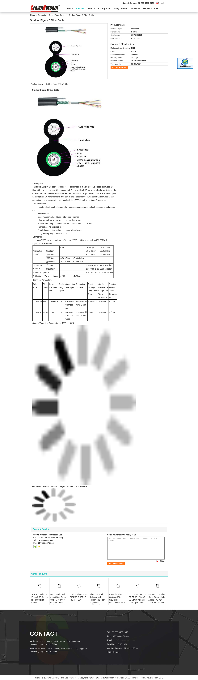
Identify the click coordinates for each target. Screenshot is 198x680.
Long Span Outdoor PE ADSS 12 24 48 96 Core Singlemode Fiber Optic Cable (138, 598)
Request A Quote (150, 8)
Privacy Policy (40, 678)
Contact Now (120, 67)
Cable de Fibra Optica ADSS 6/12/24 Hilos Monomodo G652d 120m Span (117, 599)
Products (79, 8)
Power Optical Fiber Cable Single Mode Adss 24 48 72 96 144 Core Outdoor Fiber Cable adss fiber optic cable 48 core (157, 602)
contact (44, 633)
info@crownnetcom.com (125, 640)
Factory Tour (104, 8)
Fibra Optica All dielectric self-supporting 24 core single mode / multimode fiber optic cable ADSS (98, 601)
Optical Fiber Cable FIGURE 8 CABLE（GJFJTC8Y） (78, 597)
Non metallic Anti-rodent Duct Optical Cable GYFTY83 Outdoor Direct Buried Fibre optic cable (58, 601)
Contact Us (135, 8)
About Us (91, 8)
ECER (161, 678)
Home (70, 8)
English (162, 3)
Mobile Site (113, 652)
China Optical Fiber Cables (58, 678)
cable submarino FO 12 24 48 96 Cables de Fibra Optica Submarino (39, 598)
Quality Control (120, 8)
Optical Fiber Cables (57, 15)
